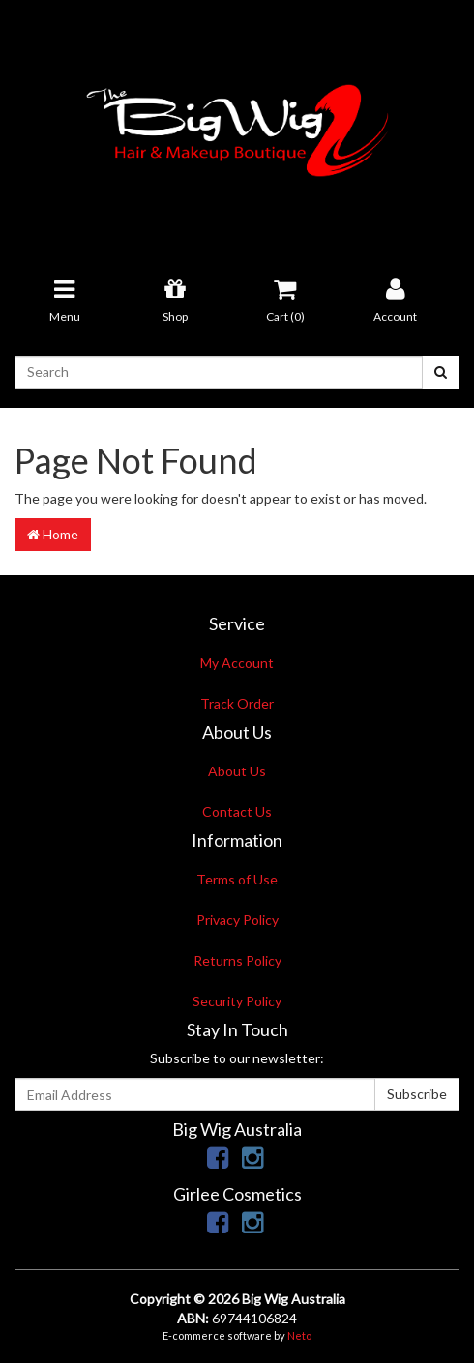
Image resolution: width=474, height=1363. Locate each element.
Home (52, 534)
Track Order (237, 703)
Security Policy (237, 1001)
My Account (237, 662)
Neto (299, 1335)
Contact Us (237, 811)
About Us (237, 771)
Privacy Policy (237, 920)
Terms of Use (237, 879)
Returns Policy (237, 960)
